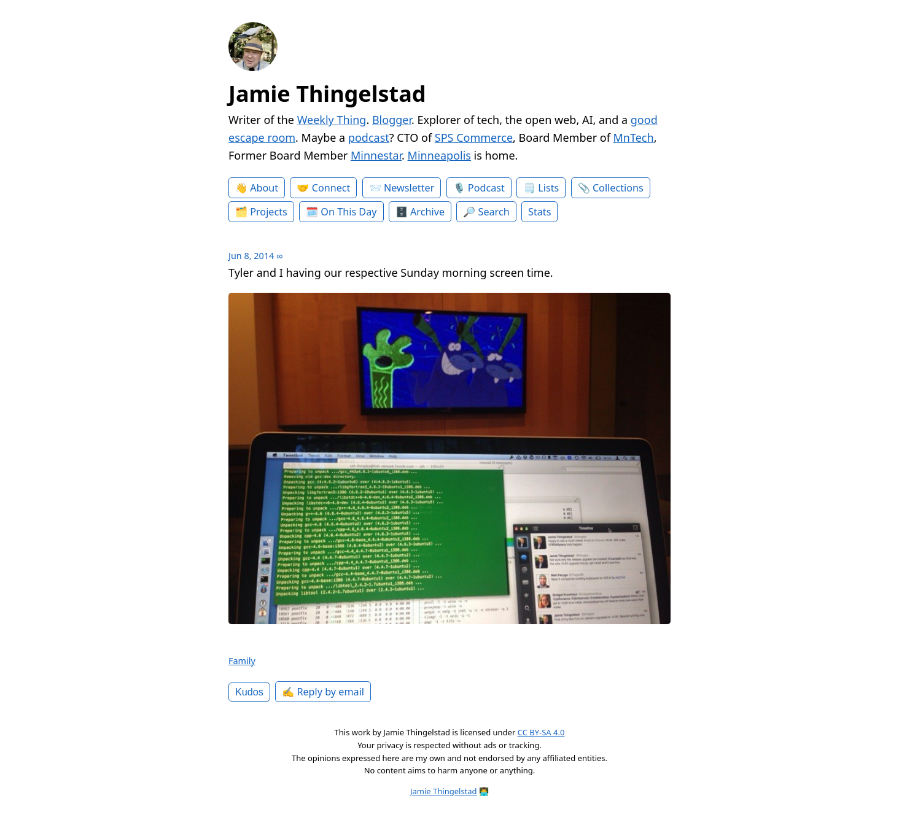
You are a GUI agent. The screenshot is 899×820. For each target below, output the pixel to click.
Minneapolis (439, 155)
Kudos (249, 691)
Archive (427, 212)
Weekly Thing (332, 119)
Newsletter (409, 188)
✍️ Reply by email (323, 691)
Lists (548, 188)
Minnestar (376, 155)
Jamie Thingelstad (327, 94)
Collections (618, 188)
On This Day (348, 212)
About (264, 188)
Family (241, 661)
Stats (539, 212)
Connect (331, 188)
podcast (368, 137)
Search (494, 212)
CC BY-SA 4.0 (541, 732)
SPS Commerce (474, 137)
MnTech (633, 137)
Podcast (486, 188)
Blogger (391, 119)
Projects (268, 212)
